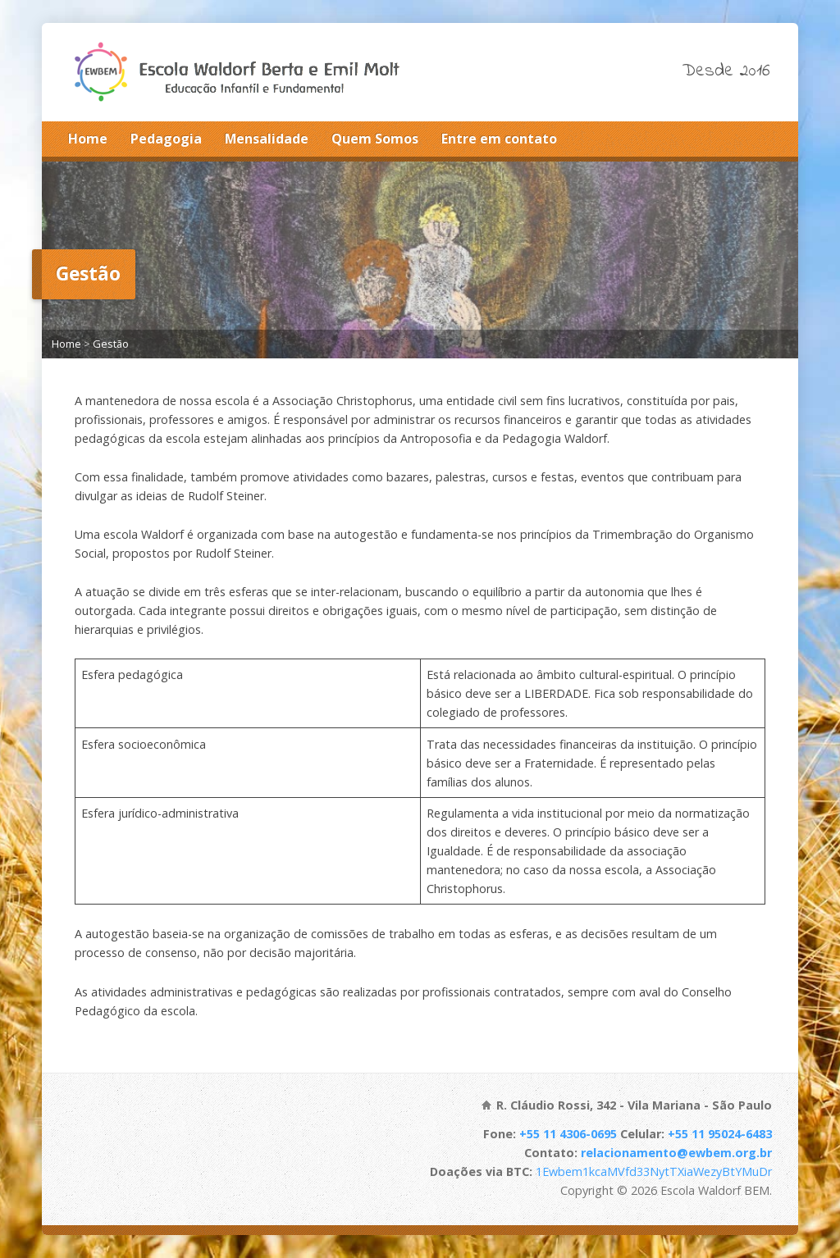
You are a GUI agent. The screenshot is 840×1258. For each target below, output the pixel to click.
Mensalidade (266, 139)
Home (87, 139)
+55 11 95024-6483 (720, 1134)
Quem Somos (374, 139)
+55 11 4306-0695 (568, 1134)
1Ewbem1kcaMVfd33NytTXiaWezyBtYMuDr (654, 1171)
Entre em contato (499, 139)
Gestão (111, 343)
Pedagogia (166, 139)
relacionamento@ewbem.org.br (676, 1152)
